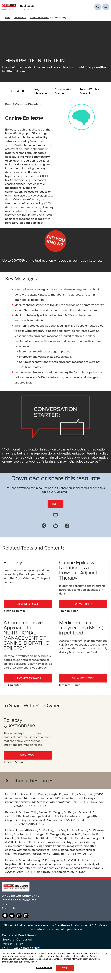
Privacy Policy (12, 944)
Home (7, 18)
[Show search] (97, 6)
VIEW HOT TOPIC (83, 678)
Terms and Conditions (19, 935)
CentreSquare (20, 18)
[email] (55, 513)
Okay (64, 967)
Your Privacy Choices (21, 948)
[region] (55, 961)
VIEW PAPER (83, 604)
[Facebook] (67, 525)
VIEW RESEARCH (27, 604)
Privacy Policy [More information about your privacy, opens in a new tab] (30, 962)
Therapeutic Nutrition (39, 18)
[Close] (106, 954)
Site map (8, 904)
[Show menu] (105, 6)
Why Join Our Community (20, 896)
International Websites (19, 900)
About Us (9, 908)
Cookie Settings (44, 967)
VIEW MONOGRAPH (28, 678)
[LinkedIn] (55, 525)
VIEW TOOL (27, 755)
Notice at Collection (17, 939)
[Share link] (44, 525)
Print (55, 504)
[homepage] (18, 6)
